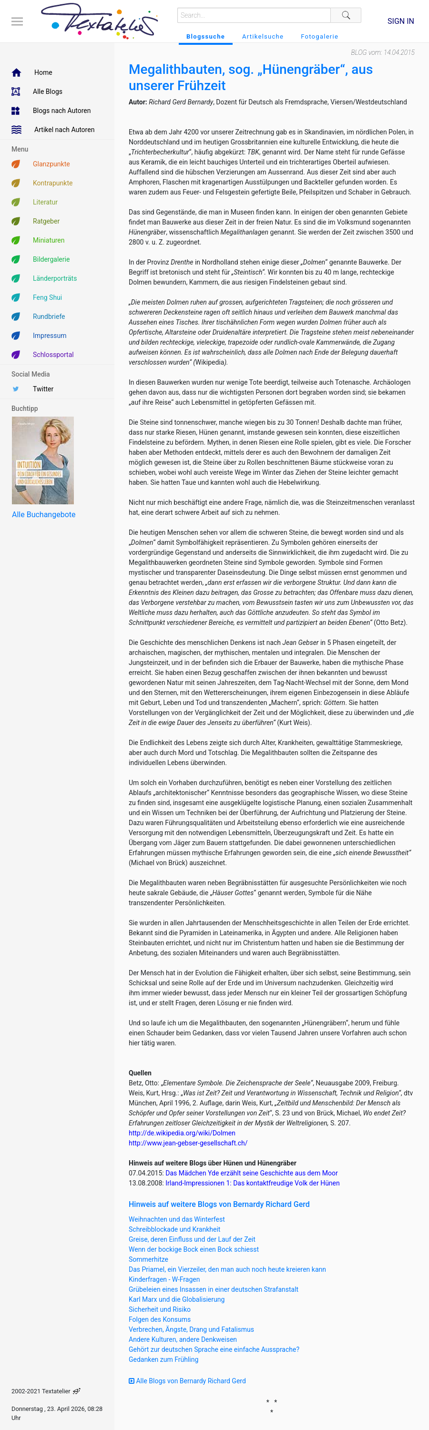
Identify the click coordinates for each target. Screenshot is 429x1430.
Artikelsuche (263, 36)
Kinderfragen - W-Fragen (164, 1279)
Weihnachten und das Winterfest (177, 1219)
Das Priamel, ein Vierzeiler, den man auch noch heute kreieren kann (227, 1269)
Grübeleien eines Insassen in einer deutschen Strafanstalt (213, 1289)
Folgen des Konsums (160, 1319)
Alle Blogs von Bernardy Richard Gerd (187, 1381)
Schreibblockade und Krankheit (174, 1229)
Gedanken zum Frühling (163, 1359)
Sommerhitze (148, 1259)
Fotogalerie (319, 36)
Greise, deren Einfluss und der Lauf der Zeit (192, 1239)
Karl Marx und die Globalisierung (177, 1299)
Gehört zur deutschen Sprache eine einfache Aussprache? (214, 1349)
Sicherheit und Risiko (160, 1309)
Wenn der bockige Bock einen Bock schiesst (194, 1249)
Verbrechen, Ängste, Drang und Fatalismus (191, 1329)
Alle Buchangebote (43, 514)
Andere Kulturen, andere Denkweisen (183, 1339)
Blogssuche (205, 36)
